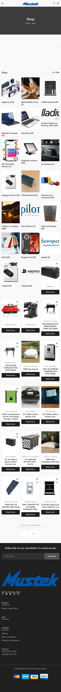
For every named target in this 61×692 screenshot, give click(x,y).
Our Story (5, 630)
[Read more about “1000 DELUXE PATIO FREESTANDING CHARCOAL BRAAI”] (50, 333)
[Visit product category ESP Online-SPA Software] (11, 163)
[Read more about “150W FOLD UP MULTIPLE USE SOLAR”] (11, 512)
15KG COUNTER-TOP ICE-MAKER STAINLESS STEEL (30, 507)
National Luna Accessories (30, 456)
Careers (5, 633)
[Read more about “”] (50, 292)
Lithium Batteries (30, 411)
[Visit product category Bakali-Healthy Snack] (30, 101)
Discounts (5, 619)
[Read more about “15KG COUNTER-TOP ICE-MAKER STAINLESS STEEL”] (30, 514)
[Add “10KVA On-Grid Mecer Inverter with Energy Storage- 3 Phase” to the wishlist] (17, 392)
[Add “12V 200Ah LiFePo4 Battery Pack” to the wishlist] (57, 392)
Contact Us (6, 605)
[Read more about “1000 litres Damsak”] (30, 374)
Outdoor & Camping (50, 321)
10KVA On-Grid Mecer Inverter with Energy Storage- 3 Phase (11, 416)
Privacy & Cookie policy (10, 640)
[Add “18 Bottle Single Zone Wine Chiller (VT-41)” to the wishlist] (57, 482)
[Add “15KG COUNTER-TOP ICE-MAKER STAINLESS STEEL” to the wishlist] (37, 482)
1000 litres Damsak (30, 369)
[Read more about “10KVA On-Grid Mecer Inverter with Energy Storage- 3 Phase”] (11, 424)
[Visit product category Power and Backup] (50, 225)
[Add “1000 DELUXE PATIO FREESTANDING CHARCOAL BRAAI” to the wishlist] (57, 305)
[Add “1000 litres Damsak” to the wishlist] (37, 347)
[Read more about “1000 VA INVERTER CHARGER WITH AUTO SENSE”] (50, 379)
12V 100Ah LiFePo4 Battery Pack (30, 415)
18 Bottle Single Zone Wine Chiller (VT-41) (50, 505)
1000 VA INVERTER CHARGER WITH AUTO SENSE (50, 371)
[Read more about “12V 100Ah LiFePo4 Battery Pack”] (30, 421)
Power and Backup (50, 366)
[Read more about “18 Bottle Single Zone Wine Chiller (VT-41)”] (50, 512)
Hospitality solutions (11, 325)
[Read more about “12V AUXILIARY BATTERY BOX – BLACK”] (30, 469)
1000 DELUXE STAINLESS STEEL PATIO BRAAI (11, 367)
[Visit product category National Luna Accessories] (50, 194)
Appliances (50, 286)
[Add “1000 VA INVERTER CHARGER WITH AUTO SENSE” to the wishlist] (57, 347)
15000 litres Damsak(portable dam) (50, 460)
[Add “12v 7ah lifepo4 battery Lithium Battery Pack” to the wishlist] (17, 437)
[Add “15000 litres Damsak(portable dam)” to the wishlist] (57, 437)
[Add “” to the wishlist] (57, 267)
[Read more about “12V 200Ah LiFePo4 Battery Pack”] (50, 421)
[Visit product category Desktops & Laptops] (11, 132)
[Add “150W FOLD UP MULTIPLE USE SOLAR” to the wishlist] (17, 482)
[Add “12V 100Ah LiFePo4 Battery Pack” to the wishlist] (37, 392)
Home (28, 23)
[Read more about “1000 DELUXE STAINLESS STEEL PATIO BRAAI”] (11, 375)
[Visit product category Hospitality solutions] (30, 160)
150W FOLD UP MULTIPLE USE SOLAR (10, 505)
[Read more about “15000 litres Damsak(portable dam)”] (50, 467)
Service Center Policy (10, 608)
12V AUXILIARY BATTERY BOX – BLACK (30, 461)
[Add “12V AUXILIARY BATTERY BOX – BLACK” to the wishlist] (37, 437)
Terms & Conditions (9, 637)
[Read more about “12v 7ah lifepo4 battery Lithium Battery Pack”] (11, 469)
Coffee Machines (30, 325)
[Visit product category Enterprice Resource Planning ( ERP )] (50, 122)
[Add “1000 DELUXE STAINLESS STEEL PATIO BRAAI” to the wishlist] (17, 347)
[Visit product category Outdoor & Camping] (11, 225)
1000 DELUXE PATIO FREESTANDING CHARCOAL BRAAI (50, 326)
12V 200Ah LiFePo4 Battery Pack (50, 415)
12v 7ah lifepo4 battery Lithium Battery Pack (11, 461)
